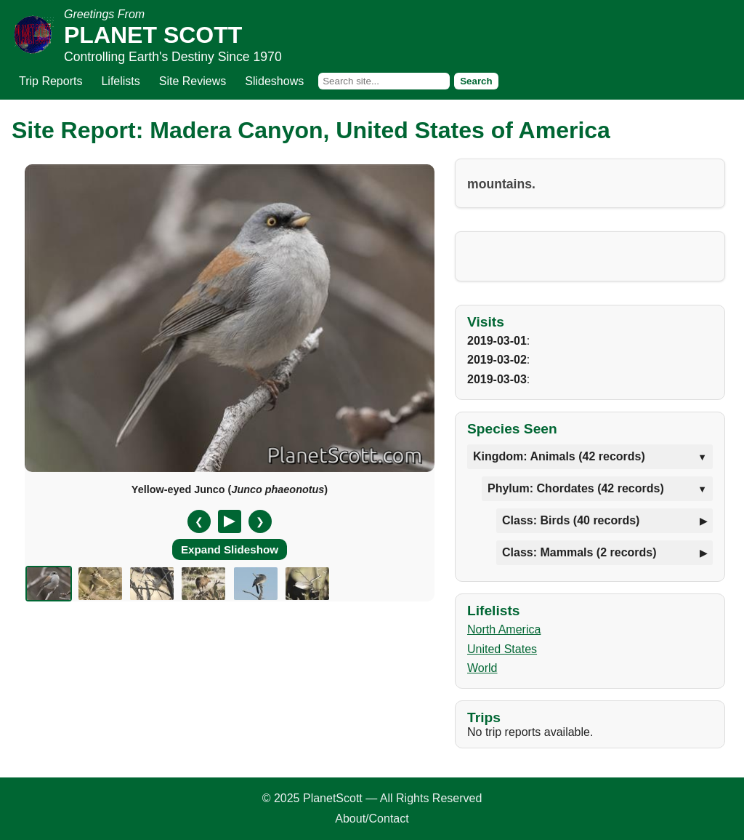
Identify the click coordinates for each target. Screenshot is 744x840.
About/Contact (371, 818)
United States (502, 649)
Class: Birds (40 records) (570, 520)
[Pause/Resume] (229, 521)
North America (504, 629)
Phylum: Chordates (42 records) (576, 488)
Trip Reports (50, 81)
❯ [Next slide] (260, 521)
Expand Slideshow (229, 549)
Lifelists (120, 81)
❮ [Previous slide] (199, 521)
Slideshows (274, 81)
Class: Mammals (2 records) (579, 552)
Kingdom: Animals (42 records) (559, 456)
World (482, 668)
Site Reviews (192, 81)
